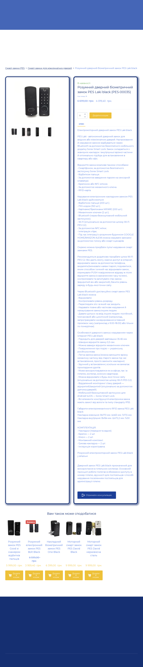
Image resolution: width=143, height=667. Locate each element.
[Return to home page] (71, 15)
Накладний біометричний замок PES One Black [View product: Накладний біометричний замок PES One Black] (54, 546)
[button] (100, 115)
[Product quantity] (81, 115)
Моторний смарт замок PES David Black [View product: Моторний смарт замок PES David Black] (74, 546)
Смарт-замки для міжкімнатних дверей (50, 68)
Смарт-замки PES (15, 68)
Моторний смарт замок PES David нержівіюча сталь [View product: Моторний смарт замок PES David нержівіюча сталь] (93, 548)
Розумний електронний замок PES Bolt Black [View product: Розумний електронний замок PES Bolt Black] (34, 546)
